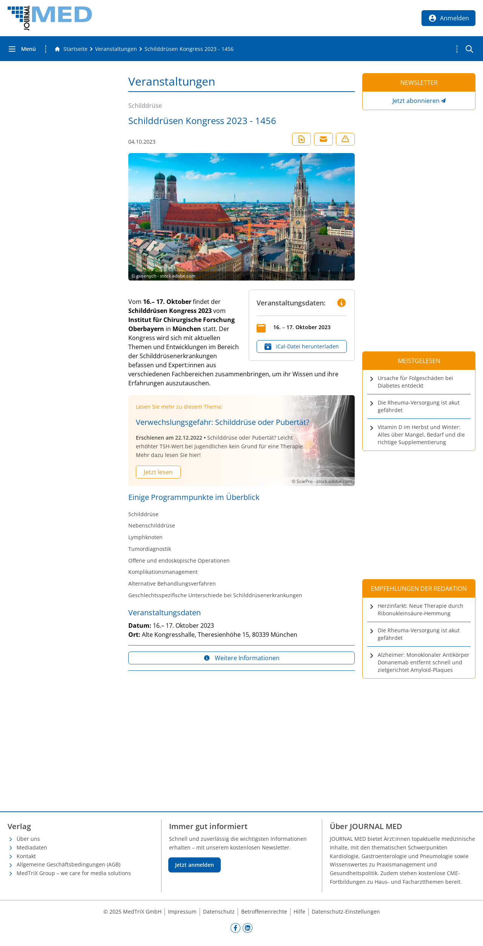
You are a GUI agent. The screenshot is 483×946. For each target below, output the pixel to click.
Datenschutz (219, 911)
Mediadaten (32, 847)
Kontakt (26, 856)
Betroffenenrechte (264, 911)
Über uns (28, 838)
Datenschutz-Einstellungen (346, 911)
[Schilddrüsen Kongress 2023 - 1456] (189, 49)
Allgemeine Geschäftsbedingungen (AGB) (68, 864)
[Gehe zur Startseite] (71, 49)
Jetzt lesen (158, 472)
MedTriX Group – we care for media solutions (74, 873)
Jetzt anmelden (194, 864)
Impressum (182, 911)
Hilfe (299, 911)
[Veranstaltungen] (116, 49)
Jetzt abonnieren (416, 101)
